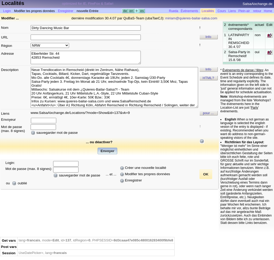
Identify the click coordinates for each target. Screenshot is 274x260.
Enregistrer (66, 11)
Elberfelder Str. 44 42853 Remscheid (86, 57)
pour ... (208, 113)
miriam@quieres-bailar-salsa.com (191, 18)
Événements (189, 11)
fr (137, 11)
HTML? (208, 78)
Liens (232, 11)
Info (208, 37)
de (125, 11)
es (142, 11)
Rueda (173, 11)
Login (7, 11)
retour (257, 11)
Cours (221, 11)
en (131, 11)
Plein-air (244, 11)
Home (268, 11)
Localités (208, 11)
